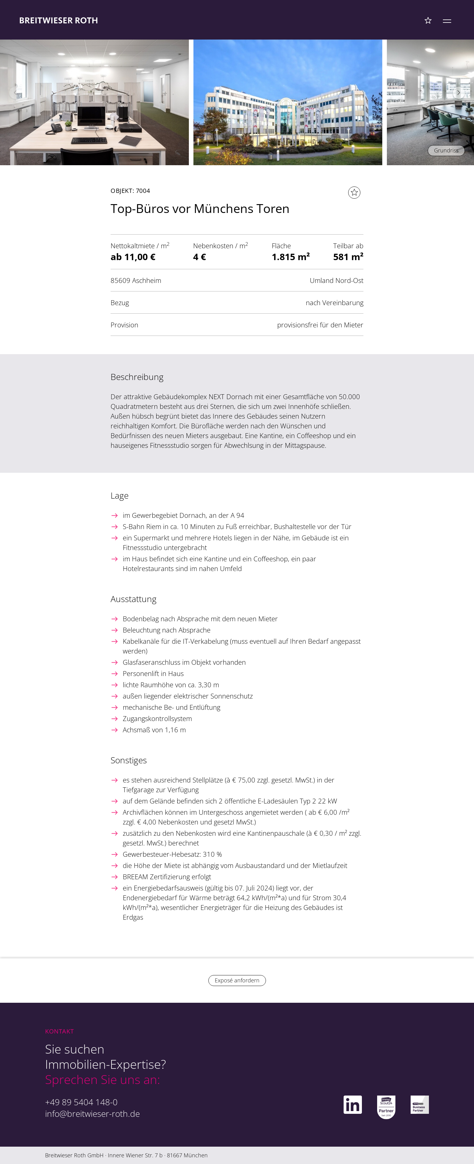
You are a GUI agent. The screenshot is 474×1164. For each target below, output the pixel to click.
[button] (459, 93)
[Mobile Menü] (447, 20)
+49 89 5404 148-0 (81, 1102)
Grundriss (446, 150)
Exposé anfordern (237, 980)
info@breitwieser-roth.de (92, 1113)
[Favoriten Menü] (428, 20)
